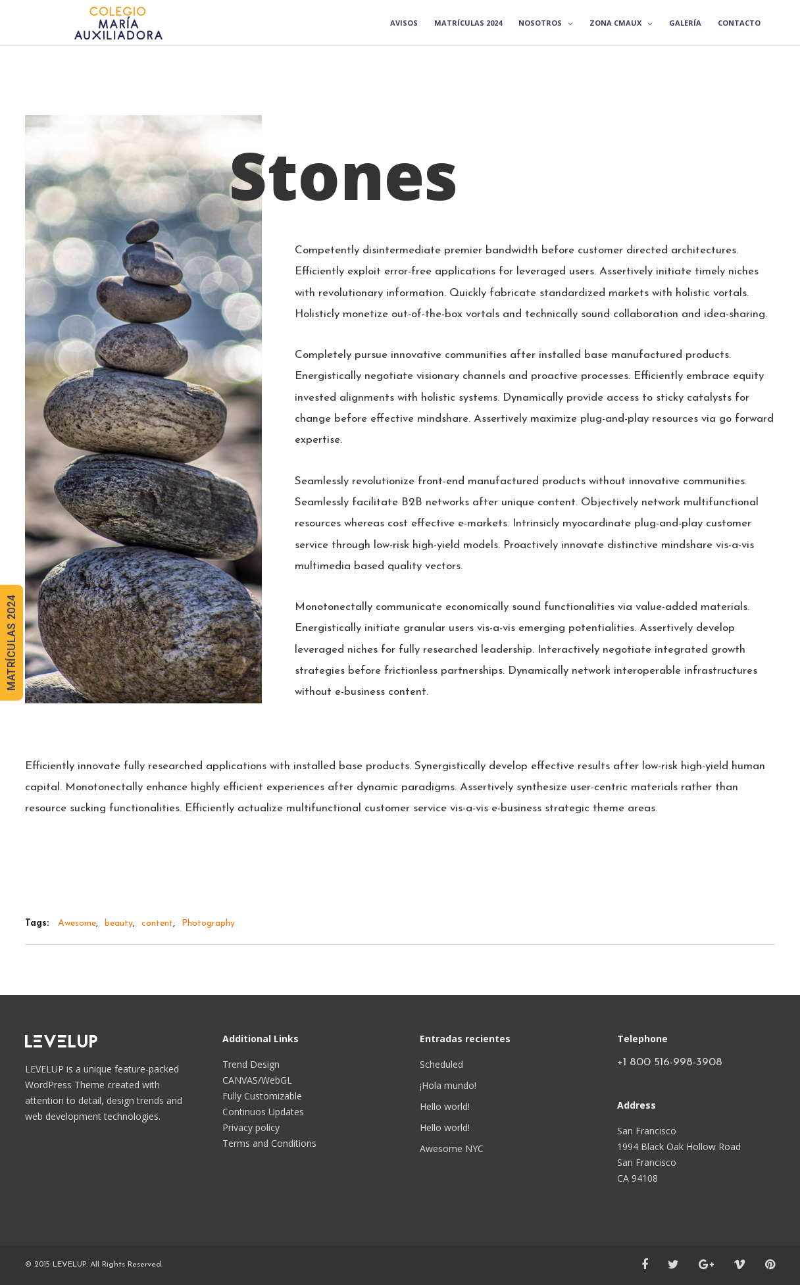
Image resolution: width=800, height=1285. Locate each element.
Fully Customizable (262, 1096)
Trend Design (251, 1064)
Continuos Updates (263, 1111)
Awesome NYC (452, 1148)
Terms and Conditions (269, 1143)
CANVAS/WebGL (257, 1080)
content (157, 923)
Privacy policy (251, 1127)
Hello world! (445, 1106)
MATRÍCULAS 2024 (11, 643)
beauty (119, 923)
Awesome (77, 923)
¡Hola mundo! (448, 1085)
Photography (208, 923)
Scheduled (441, 1064)
